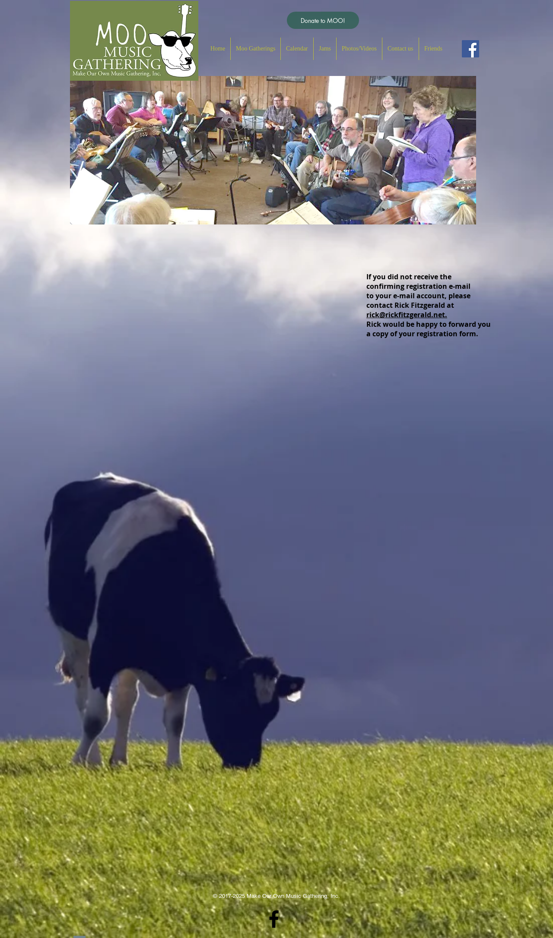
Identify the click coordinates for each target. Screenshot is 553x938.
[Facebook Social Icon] (470, 48)
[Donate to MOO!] (323, 20)
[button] (255, 49)
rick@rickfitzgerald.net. (406, 314)
